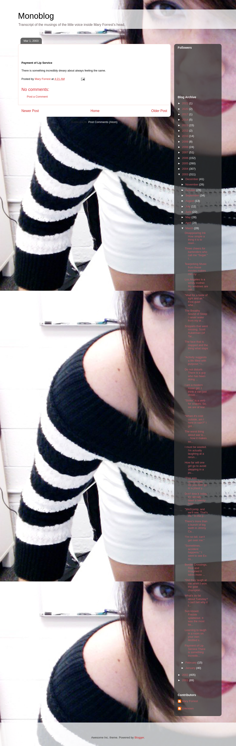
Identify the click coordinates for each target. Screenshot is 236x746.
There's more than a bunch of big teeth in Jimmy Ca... (196, 526)
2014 (185, 119)
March (189, 228)
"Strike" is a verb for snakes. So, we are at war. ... (196, 405)
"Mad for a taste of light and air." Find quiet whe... (196, 300)
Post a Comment (37, 96)
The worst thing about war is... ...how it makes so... (196, 436)
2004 (185, 168)
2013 (185, 125)
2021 (185, 103)
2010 (185, 136)
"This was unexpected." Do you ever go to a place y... (196, 483)
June (188, 211)
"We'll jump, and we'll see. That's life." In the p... (196, 513)
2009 (185, 141)
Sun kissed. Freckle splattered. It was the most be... (195, 617)
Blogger (139, 737)
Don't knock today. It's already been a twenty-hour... (196, 498)
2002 (185, 674)
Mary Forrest (190, 701)
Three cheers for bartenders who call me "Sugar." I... (196, 253)
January (190, 668)
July (188, 206)
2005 (185, 163)
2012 (185, 130)
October (190, 190)
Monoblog (36, 15)
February (191, 662)
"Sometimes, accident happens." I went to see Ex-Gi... (196, 552)
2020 (185, 108)
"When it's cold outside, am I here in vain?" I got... (195, 421)
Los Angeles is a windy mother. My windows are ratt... (196, 284)
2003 (185, 174)
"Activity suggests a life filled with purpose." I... (195, 360)
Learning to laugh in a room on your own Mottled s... (195, 635)
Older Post (159, 111)
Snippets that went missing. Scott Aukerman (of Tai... (196, 331)
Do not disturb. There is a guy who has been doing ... (195, 374)
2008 (185, 147)
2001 (185, 680)
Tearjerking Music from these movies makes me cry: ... (195, 269)
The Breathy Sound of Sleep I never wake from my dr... (196, 315)
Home (95, 111)
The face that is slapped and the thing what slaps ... (196, 346)
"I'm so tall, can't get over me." (195, 538)
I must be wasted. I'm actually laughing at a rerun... (196, 452)
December (192, 179)
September (192, 195)
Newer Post (30, 111)
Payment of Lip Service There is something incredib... (195, 650)
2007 (185, 152)
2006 (185, 158)
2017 (185, 114)
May (188, 217)
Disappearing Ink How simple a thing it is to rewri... (195, 238)
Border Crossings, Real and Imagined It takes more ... (196, 569)
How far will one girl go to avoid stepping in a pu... (195, 467)
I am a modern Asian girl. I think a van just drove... (196, 390)
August (190, 200)
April (188, 222)
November (192, 184)
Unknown (188, 708)
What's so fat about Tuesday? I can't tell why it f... (196, 600)
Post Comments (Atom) (102, 122)
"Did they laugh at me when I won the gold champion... (196, 585)
